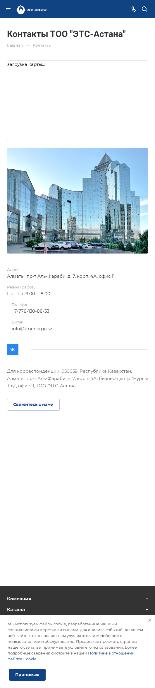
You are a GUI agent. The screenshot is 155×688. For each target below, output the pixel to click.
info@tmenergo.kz (32, 328)
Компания (19, 598)
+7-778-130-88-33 (30, 311)
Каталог (16, 609)
